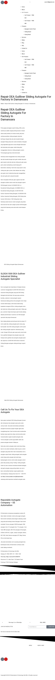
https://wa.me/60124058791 (13, 556)
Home (23, 7)
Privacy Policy (41, 667)
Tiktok (39, 656)
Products (24, 26)
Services (24, 37)
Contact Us (24, 48)
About (23, 9)
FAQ (23, 45)
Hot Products (25, 12)
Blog (23, 42)
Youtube (39, 658)
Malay (23, 40)
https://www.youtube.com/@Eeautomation (13, 476)
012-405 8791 (7, 653)
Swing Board (28, 34)
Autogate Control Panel (30, 29)
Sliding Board (28, 31)
